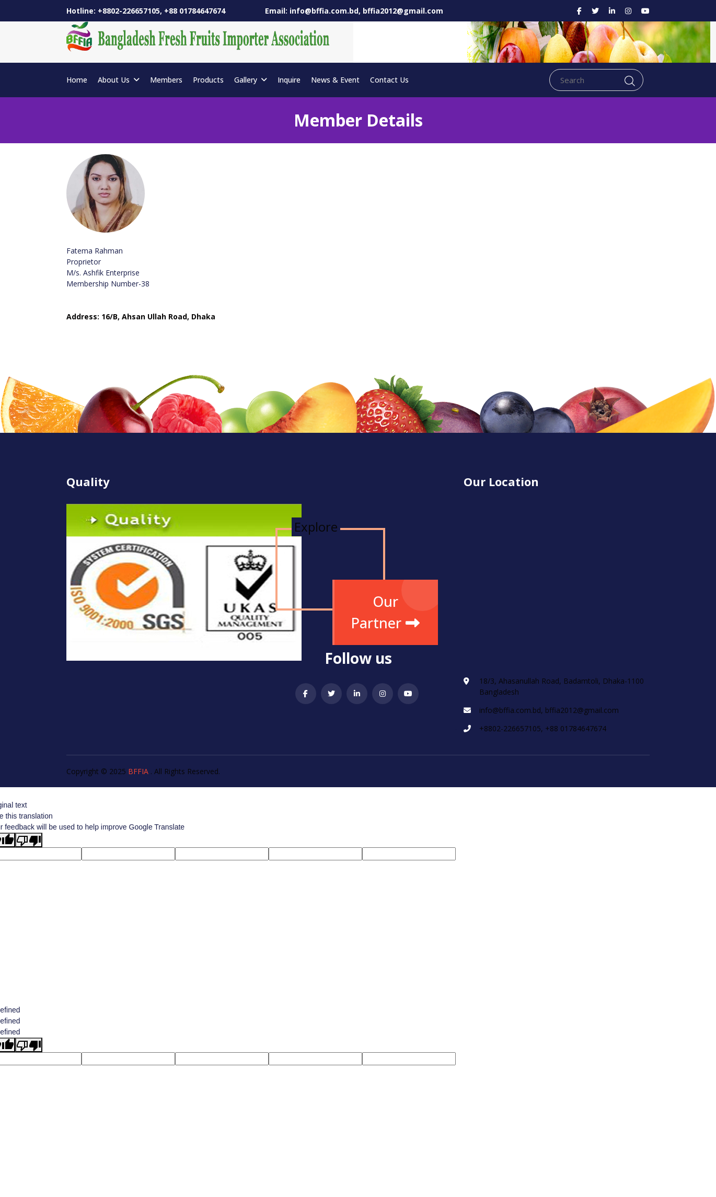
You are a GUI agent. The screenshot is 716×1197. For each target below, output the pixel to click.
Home (76, 80)
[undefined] (28, 1045)
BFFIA (138, 771)
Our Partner (385, 612)
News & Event (335, 80)
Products (208, 80)
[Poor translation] (28, 840)
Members (166, 80)
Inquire (289, 80)
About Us (119, 80)
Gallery (250, 80)
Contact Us (389, 80)
